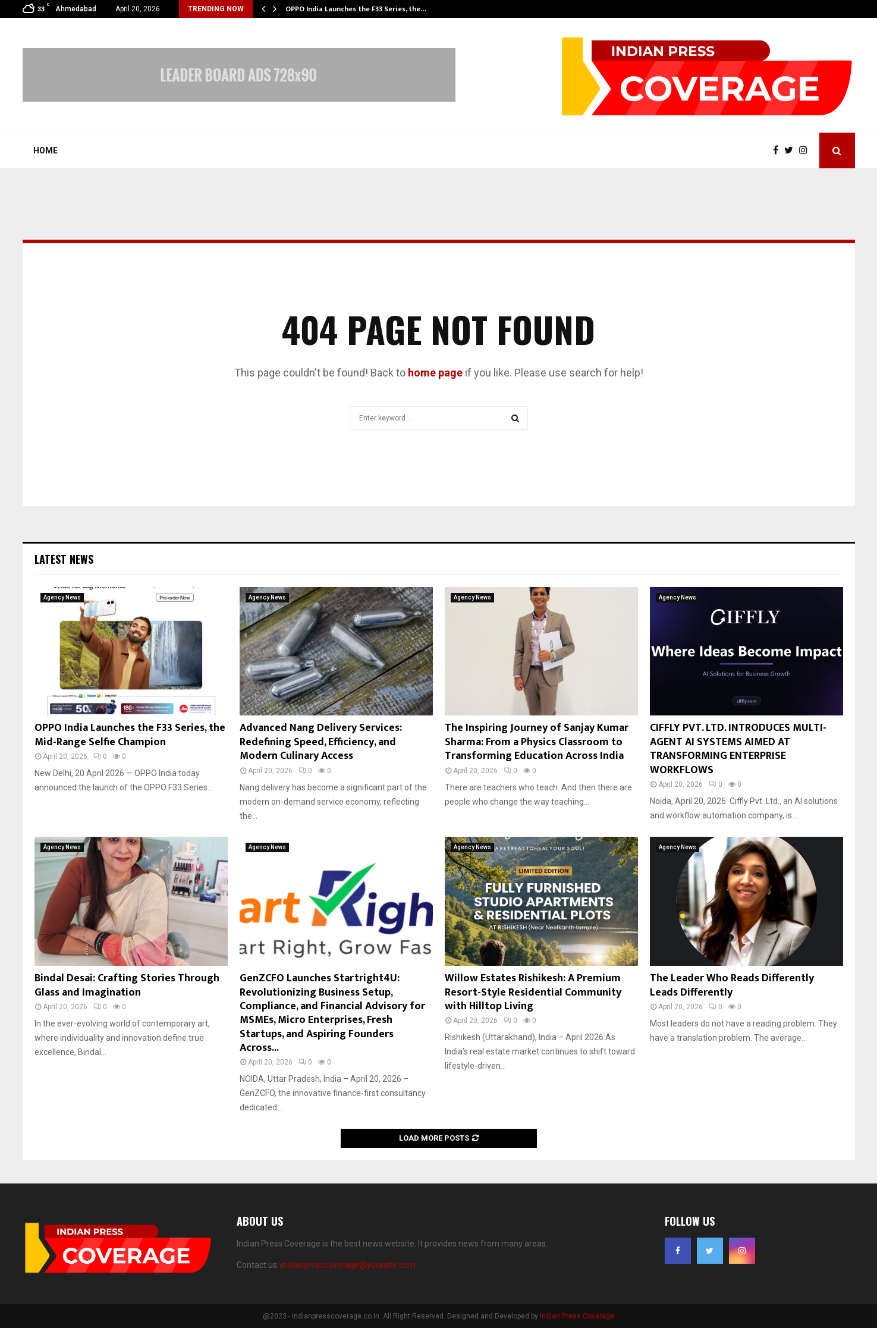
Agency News (62, 597)
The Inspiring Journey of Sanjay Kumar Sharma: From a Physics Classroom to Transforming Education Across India (536, 742)
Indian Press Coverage (577, 1316)
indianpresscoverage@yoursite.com (348, 1265)
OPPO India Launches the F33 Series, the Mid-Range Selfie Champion (129, 735)
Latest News (63, 559)
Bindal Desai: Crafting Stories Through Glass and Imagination (126, 985)
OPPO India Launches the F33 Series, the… (355, 9)
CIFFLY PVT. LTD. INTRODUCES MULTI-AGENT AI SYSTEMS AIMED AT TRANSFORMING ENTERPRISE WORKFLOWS (738, 748)
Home (45, 150)
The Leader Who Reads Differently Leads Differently (732, 985)
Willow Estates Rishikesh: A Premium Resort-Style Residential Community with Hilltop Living (533, 992)
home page (435, 372)
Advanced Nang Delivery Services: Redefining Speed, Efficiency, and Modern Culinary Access (321, 742)
